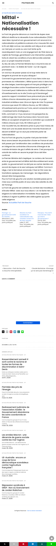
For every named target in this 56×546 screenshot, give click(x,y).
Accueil (4, 9)
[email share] (7, 331)
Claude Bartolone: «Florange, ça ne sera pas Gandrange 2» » (42, 270)
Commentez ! (28, 323)
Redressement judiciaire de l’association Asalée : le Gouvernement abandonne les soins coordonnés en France (15, 409)
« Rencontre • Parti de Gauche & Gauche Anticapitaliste (13, 269)
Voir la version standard (34, 504)
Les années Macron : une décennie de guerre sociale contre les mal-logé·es (15, 433)
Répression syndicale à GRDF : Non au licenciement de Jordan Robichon (16, 481)
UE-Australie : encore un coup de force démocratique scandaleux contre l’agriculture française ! (16, 457)
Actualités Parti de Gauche (20, 202)
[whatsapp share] (18, 331)
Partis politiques (14, 9)
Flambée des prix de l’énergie (11, 385)
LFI (25, 355)
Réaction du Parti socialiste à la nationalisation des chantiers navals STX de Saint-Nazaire (27, 216)
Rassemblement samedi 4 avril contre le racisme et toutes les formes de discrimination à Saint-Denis (16, 363)
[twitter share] (3, 331)
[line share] (22, 331)
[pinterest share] (11, 331)
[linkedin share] (15, 331)
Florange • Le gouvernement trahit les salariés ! (9, 215)
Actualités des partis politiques (31, 9)
